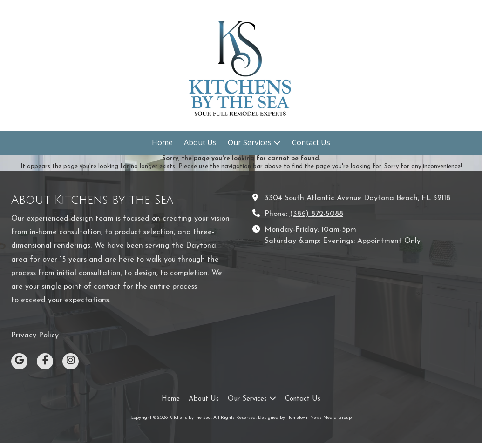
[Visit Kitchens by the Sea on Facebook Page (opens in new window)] (45, 361)
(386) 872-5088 (316, 214)
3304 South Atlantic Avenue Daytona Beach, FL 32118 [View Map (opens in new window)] (357, 198)
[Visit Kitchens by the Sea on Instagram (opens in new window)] (70, 361)
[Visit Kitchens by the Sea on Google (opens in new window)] (19, 361)
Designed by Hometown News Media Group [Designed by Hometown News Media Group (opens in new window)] (305, 417)
